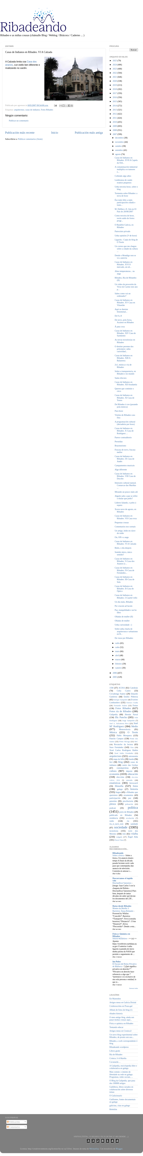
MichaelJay (94, 1149)
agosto (118, 154)
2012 (115, 114)
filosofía (119, 786)
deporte (129, 771)
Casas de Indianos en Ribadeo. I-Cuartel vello (126, 596)
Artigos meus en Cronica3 (120, 1031)
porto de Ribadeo (126, 812)
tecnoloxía (113, 831)
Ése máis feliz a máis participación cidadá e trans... (125, 202)
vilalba (134, 833)
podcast (112, 808)
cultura (112, 771)
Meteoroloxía (124, 729)
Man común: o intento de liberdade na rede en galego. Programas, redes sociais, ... (121, 1074)
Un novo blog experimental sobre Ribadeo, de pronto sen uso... (123, 1035)
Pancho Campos (116, 738)
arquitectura (19, 110)
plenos (112, 804)
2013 (115, 110)
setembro (119, 150)
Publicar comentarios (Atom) (30, 139)
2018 (115, 89)
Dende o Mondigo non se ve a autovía (125, 256)
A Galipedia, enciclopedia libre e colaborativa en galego (123, 1067)
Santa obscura (120, 378)
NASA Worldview (120, 938)
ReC (136, 741)
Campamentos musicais (125, 465)
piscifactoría (128, 801)
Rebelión (113, 1109)
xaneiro (118, 668)
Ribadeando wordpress (119, 1047)
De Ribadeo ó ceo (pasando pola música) (126, 405)
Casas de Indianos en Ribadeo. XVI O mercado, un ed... (123, 264)
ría (128, 821)
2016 (115, 97)
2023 (115, 69)
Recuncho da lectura (123, 744)
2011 (115, 118)
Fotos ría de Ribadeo (120, 711)
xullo (117, 643)
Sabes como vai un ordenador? (122, 294)
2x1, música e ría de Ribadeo (123, 366)
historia (134, 789)
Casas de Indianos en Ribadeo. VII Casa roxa (126, 517)
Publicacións (13, 1122)
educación (133, 774)
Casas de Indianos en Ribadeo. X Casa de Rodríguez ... (124, 431)
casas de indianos (32, 110)
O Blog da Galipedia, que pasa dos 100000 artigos (122, 1081)
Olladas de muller (122, 620)
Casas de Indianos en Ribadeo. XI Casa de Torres (124, 397)
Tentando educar (116, 1027)
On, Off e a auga (122, 537)
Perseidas (119, 441)
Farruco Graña (132, 702)
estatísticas (114, 783)
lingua (118, 792)
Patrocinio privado (122, 231)
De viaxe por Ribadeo (124, 638)
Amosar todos (133, 988)
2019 (115, 85)
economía (114, 774)
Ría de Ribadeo (115, 1054)
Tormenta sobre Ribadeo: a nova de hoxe (126, 194)
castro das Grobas (130, 765)
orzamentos (128, 795)
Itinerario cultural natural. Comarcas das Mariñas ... (125, 485)
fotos (135, 786)
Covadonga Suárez (117, 694)
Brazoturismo (120, 445)
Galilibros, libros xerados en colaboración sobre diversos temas (121, 1089)
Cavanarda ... (115, 1062)
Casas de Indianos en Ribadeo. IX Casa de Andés (124, 459)
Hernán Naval (131, 714)
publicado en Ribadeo (120, 815)
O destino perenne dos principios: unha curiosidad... (124, 349)
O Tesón (133, 732)
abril (117, 655)
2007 (115, 134)
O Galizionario (115, 1095)
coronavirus (123, 768)
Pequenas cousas (122, 522)
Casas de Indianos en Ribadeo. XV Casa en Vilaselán (125, 302)
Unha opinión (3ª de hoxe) (126, 235)
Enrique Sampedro (121, 700)
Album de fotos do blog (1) (120, 1010)
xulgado (119, 837)
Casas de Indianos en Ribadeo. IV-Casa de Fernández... (124, 570)
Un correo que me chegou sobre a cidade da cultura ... (126, 248)
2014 (115, 105)
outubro (118, 146)
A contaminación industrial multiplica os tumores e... (126, 169)
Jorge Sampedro (128, 720)
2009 (115, 126)
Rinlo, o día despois (123, 548)
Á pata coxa (120, 326)
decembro (119, 138)
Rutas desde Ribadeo (122, 906)
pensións (113, 801)
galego (120, 789)
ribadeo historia (116, 1013)
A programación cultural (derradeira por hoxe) (125, 423)
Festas (135, 705)
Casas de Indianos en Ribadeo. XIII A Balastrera (123, 358)
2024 (115, 64)
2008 (115, 130)
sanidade (134, 824)
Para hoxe (119, 411)
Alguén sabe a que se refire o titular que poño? (126, 497)
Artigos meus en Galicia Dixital (122, 1002)
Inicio (54, 132)
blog (120, 762)
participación (114, 798)
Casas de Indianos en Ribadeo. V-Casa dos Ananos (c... (124, 561)
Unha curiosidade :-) (123, 625)
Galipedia (113, 714)
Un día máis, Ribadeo (124, 602)
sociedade (120, 827)
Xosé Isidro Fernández (123, 753)
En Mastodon (115, 998)
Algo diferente (121, 469)
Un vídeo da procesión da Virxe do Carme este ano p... (126, 287)
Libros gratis (114, 1051)
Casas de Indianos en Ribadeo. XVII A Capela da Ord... (126, 160)
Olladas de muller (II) (124, 616)
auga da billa (119, 759)
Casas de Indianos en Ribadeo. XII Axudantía (126, 383)
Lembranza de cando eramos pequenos (123, 181)
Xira (132, 747)
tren (124, 834)
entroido (129, 780)
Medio (134, 726)
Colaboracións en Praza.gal (120, 1006)
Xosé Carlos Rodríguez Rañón (123, 750)
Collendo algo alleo (123, 176)
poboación (129, 804)
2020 (115, 81)
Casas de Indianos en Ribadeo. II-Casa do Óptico (124, 588)
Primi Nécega (124, 741)
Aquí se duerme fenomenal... (121, 310)
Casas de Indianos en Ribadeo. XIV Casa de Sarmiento (125, 333)
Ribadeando (118, 853)
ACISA (121, 688)
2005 (115, 677)
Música (113, 732)
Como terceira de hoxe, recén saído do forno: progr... (125, 218)
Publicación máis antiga (89, 132)
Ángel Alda (133, 837)
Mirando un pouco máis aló (126, 492)
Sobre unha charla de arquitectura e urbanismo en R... (126, 631)
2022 (115, 73)
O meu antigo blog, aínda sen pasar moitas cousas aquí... (121, 1018)
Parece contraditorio (123, 437)
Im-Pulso (117, 961)
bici (111, 762)
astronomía (133, 756)
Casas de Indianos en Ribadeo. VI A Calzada (125, 542)
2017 (115, 93)
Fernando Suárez (120, 705)
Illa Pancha (121, 717)
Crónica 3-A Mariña (117, 1058)
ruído (111, 821)
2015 (115, 101)
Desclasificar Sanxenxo (122, 883)
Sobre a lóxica (118, 855)
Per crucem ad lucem (123, 606)
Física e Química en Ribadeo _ (121, 935)
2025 (115, 60)
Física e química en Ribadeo (121, 1023)
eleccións (120, 777)
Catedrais (134, 688)
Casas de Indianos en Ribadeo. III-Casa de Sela (124, 579)
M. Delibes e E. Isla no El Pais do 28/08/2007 (125, 210)
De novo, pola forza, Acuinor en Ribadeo (124, 321)
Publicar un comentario (18, 120)
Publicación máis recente (19, 132)
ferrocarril (133, 783)
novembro (119, 142)
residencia (113, 818)
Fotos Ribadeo (47, 110)
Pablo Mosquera (124, 735)
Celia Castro (123, 691)
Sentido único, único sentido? (123, 553)
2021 (115, 77)
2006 (115, 673)
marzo (118, 659)
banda (131, 759)
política (133, 807)
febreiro (118, 664)
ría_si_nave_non (116, 824)
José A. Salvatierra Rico (119, 723)
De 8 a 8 (118, 316)
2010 (115, 122)
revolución (130, 818)
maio (117, 651)
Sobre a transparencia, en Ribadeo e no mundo (125, 372)
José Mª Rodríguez (123, 725)
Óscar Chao (119, 840)
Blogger (119, 1149)
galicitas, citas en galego (119, 1105)
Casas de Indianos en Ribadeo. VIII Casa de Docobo (125, 476)
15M (111, 688)
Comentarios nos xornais (125, 526)
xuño (117, 647)
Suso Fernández (116, 747)
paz (129, 798)
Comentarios (13, 1127)
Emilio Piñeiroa (131, 696)
